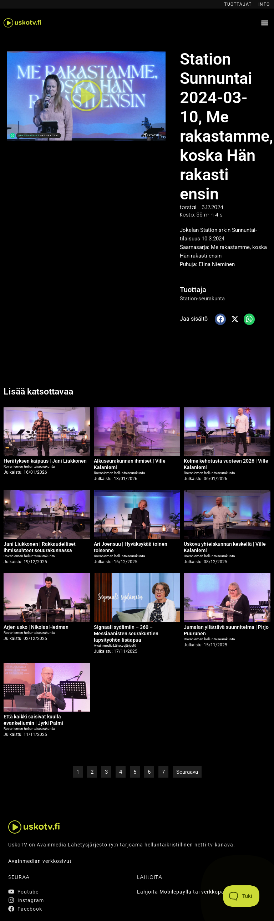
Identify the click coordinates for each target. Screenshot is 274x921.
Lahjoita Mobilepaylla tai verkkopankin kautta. (196, 892)
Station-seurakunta (202, 298)
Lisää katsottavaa (38, 391)
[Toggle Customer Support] (241, 896)
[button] (264, 23)
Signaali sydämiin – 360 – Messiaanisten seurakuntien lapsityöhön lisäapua (126, 633)
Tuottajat (238, 4)
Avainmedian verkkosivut (40, 861)
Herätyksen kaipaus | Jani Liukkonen (45, 461)
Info (264, 4)
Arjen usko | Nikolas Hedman (36, 627)
